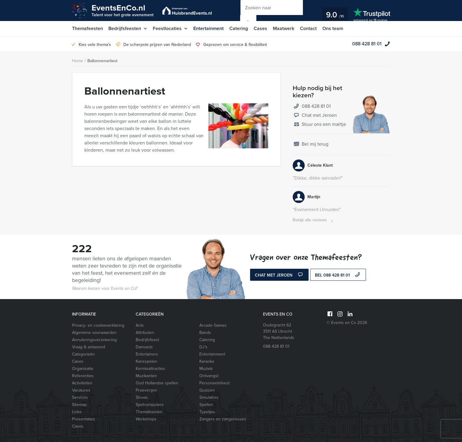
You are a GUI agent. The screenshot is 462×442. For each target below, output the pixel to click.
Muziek (206, 368)
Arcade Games (213, 325)
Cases (260, 28)
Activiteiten (82, 383)
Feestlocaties (167, 28)
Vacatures (81, 390)
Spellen (206, 404)
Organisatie (82, 368)
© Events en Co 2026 (347, 322)
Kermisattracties (150, 368)
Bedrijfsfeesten (125, 28)
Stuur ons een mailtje (319, 125)
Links (77, 412)
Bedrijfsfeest (147, 340)
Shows (142, 397)
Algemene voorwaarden (94, 332)
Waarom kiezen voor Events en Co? (104, 288)
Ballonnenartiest (102, 61)
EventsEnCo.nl (122, 10)
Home (77, 61)
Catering (239, 28)
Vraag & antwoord (88, 347)
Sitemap (79, 404)
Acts (140, 325)
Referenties (83, 376)
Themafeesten (87, 28)
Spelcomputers (150, 404)
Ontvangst (209, 376)
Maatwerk (283, 28)
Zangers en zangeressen (222, 419)
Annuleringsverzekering (94, 340)
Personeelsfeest (214, 383)
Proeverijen (146, 390)
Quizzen (207, 390)
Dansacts (144, 347)
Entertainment (209, 28)
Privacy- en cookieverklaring (98, 325)
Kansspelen (146, 361)
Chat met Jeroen (315, 116)
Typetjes (207, 412)
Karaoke (206, 361)
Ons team (333, 28)
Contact (308, 28)
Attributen (145, 332)
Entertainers (147, 354)
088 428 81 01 (367, 43)
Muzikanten (146, 376)
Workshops (146, 419)
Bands (205, 332)
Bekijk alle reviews (313, 220)
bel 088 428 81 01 (338, 275)
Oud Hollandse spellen (157, 383)
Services (80, 397)
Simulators (209, 397)
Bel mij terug (310, 144)
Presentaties (83, 419)
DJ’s (203, 347)
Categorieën (83, 354)
